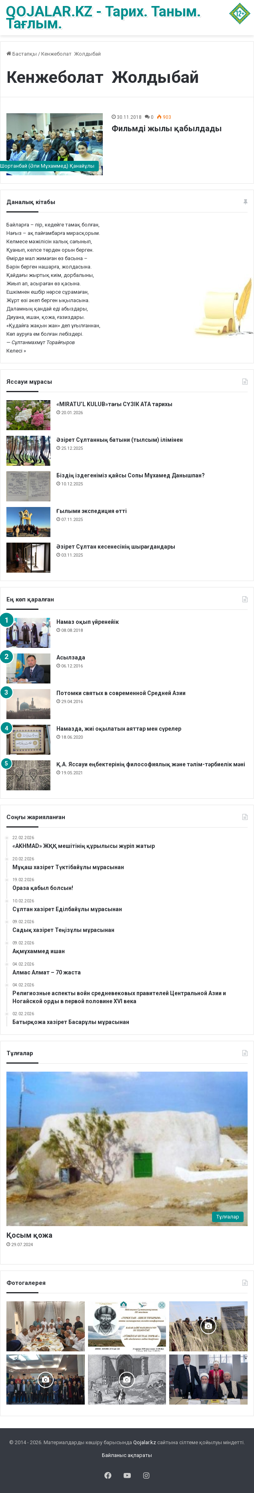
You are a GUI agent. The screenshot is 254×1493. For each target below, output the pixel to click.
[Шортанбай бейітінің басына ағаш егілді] (208, 1326)
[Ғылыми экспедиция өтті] (28, 522)
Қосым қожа (29, 1235)
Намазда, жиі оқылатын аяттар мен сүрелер (118, 728)
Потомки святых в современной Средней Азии (121, 693)
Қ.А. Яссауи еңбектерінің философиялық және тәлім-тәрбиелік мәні (150, 764)
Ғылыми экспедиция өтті (91, 511)
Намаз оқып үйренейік (87, 622)
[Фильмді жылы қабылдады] (54, 144)
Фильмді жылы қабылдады (167, 128)
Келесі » (16, 351)
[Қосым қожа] (127, 1149)
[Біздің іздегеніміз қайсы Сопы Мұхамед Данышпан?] (28, 486)
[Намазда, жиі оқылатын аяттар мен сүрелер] (28, 740)
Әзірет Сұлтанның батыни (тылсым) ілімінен (119, 440)
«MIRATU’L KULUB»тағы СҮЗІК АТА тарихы (114, 404)
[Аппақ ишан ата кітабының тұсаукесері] (208, 1380)
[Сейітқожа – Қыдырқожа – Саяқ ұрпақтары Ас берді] (45, 1326)
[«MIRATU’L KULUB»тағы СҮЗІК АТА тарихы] (28, 415)
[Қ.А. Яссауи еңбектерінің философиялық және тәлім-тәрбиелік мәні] (28, 775)
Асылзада (70, 657)
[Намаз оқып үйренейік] (28, 633)
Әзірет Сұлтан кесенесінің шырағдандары (115, 546)
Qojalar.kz (144, 1442)
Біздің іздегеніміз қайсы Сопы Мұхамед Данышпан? (130, 475)
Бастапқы (21, 54)
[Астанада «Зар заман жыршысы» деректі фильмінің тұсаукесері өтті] (45, 1380)
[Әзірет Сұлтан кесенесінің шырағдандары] (28, 558)
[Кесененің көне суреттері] (127, 1380)
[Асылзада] (28, 668)
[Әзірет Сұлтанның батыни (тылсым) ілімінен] (28, 451)
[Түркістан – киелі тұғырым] (127, 1326)
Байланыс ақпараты (127, 1455)
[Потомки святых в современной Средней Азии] (28, 704)
